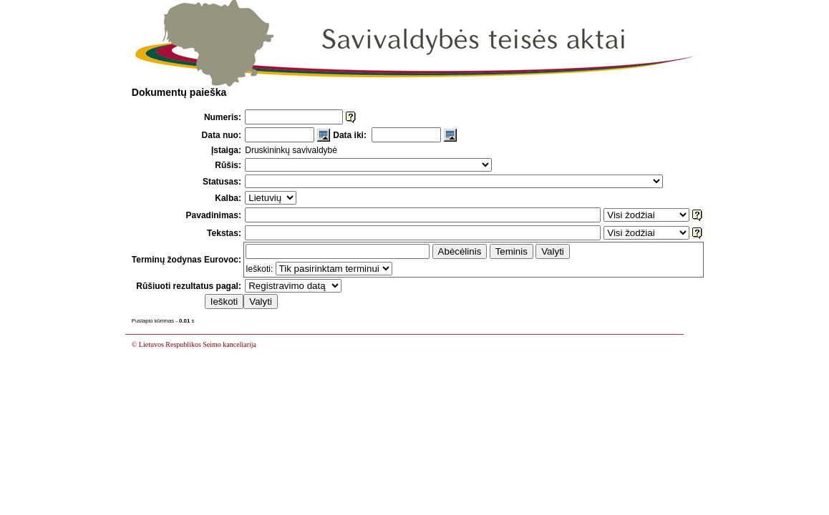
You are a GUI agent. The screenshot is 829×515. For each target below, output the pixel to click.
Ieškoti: (259, 269)
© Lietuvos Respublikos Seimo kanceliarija (194, 344)
